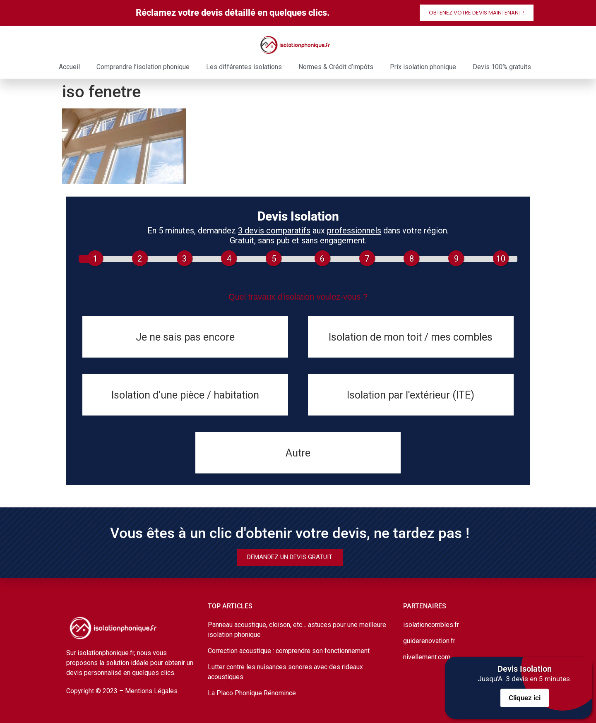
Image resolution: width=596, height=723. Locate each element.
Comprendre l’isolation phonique (143, 67)
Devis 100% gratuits (502, 67)
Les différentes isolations (244, 67)
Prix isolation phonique (423, 67)
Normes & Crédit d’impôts (335, 67)
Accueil (69, 67)
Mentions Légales (151, 691)
